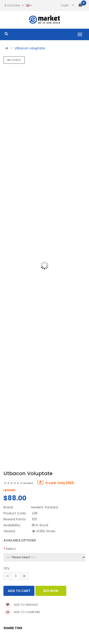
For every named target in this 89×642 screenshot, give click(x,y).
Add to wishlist (21, 605)
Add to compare (22, 612)
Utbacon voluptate (30, 48)
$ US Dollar (14, 5)
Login (65, 5)
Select (11, 549)
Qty (6, 568)
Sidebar (14, 60)
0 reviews (26, 483)
